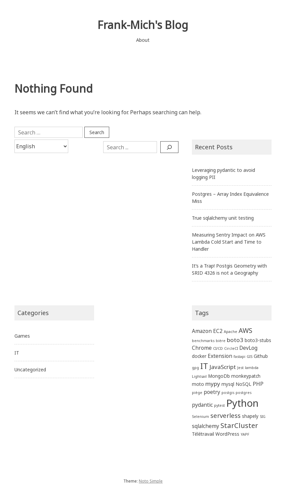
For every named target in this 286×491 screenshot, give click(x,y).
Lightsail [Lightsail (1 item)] (199, 376)
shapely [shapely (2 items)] (250, 416)
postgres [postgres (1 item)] (243, 392)
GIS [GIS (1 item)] (249, 356)
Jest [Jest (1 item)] (240, 367)
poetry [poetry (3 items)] (212, 392)
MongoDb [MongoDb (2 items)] (219, 376)
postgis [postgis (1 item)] (227, 392)
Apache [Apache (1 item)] (230, 331)
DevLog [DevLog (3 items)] (248, 347)
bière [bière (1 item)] (221, 340)
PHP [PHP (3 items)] (258, 384)
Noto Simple (151, 481)
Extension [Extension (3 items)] (220, 356)
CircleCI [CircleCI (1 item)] (231, 348)
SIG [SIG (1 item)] (262, 416)
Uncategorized (30, 369)
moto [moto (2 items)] (198, 384)
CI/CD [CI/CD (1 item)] (218, 348)
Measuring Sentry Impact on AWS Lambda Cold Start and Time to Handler (228, 242)
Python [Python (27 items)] (242, 403)
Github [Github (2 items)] (261, 356)
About (143, 40)
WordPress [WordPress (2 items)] (227, 434)
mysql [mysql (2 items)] (227, 384)
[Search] (169, 147)
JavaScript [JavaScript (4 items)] (222, 367)
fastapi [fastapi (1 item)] (239, 356)
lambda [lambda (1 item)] (251, 367)
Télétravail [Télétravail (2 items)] (203, 434)
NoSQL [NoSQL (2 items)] (243, 384)
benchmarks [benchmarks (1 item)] (203, 340)
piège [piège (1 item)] (197, 392)
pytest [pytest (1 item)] (219, 405)
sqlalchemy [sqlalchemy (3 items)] (205, 426)
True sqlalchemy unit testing (223, 218)
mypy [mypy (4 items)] (212, 384)
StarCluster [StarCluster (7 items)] (239, 425)
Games (22, 336)
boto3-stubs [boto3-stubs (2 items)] (258, 340)
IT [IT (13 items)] (204, 365)
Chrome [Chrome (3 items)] (202, 347)
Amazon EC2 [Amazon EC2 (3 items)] (207, 331)
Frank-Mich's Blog (142, 25)
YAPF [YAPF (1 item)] (245, 434)
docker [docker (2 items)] (199, 356)
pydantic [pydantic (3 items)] (202, 404)
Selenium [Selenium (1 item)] (200, 416)
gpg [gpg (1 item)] (195, 367)
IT (16, 352)
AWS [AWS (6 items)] (245, 330)
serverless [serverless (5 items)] (225, 415)
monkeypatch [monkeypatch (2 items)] (245, 376)
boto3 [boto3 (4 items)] (235, 340)
